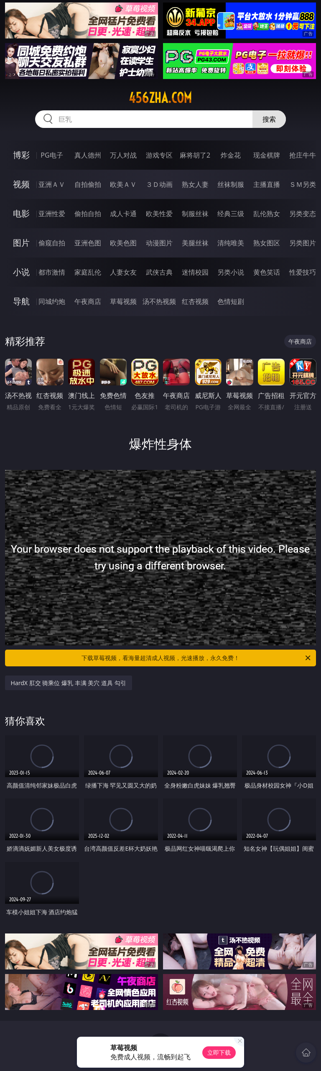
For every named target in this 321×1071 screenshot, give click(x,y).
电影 (21, 213)
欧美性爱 (159, 213)
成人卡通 (123, 213)
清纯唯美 (230, 242)
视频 (21, 184)
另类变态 (302, 213)
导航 (21, 301)
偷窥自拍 (51, 242)
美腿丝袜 (195, 242)
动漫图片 (159, 242)
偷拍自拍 (87, 213)
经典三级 (230, 213)
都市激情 (51, 272)
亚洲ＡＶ (51, 184)
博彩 (21, 155)
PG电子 (52, 155)
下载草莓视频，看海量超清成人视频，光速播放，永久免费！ (197, 658)
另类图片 (302, 242)
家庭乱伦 (87, 272)
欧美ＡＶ (123, 184)
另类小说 (230, 272)
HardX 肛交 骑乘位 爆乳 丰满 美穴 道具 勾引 (68, 683)
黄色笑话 (266, 272)
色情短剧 (230, 301)
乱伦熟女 (266, 213)
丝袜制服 (230, 184)
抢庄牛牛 (302, 155)
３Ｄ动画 (159, 184)
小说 (21, 272)
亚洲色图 (87, 242)
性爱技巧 (302, 272)
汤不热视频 (159, 301)
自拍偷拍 (87, 184)
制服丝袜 (195, 213)
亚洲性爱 (51, 213)
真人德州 (87, 155)
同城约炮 (51, 301)
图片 (21, 242)
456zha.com (160, 97)
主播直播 (266, 184)
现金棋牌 (266, 155)
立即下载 (219, 1052)
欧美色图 (123, 242)
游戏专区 (159, 155)
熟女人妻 (195, 184)
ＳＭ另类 (302, 184)
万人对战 (123, 155)
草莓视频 (123, 301)
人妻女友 (123, 272)
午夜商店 (87, 301)
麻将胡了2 (195, 155)
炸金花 (231, 155)
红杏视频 (195, 301)
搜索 (269, 119)
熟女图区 (266, 242)
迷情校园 (195, 272)
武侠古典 (159, 272)
